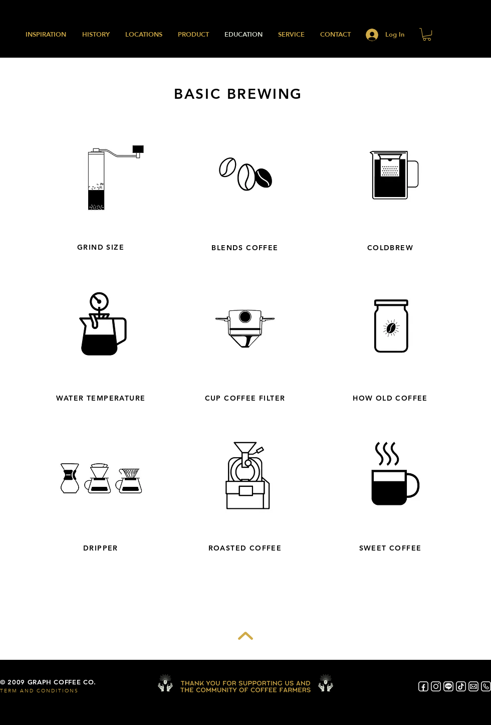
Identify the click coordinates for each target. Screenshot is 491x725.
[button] (426, 34)
